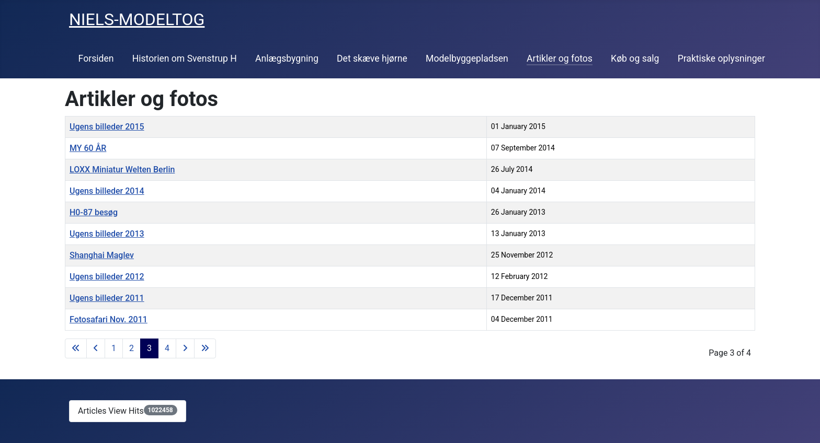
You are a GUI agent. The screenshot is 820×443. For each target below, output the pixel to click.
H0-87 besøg (94, 212)
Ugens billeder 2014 (107, 191)
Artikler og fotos (560, 58)
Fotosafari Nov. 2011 (108, 319)
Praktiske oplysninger (721, 58)
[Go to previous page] (95, 348)
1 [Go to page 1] (113, 348)
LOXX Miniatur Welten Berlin (122, 169)
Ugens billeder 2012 (107, 277)
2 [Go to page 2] (131, 348)
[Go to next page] (185, 348)
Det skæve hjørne (372, 58)
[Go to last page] (205, 348)
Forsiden (96, 58)
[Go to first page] (76, 348)
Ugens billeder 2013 (107, 234)
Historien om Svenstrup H (184, 58)
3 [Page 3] (149, 348)
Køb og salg (635, 58)
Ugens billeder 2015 (107, 127)
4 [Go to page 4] (167, 348)
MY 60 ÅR (88, 148)
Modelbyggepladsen (467, 58)
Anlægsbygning (286, 58)
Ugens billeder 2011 (107, 298)
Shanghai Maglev (102, 255)
